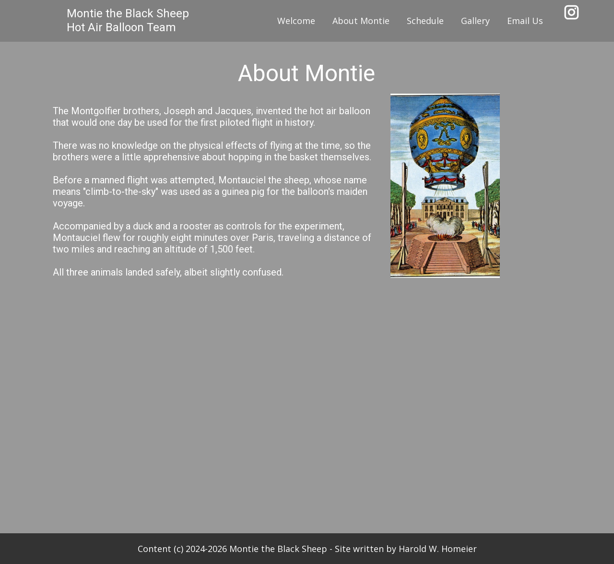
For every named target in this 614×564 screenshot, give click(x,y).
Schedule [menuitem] (425, 20)
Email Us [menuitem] (525, 20)
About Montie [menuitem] (361, 20)
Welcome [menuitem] (296, 20)
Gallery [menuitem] (475, 20)
